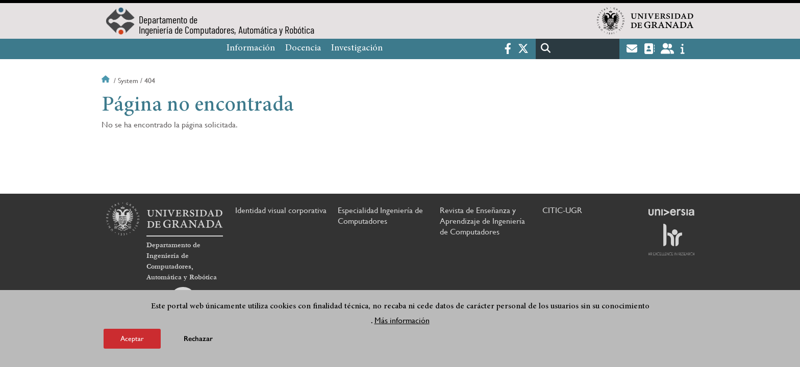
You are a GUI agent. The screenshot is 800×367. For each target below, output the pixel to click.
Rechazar (198, 338)
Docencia (303, 48)
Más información (402, 320)
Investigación (357, 48)
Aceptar (132, 338)
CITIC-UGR (562, 210)
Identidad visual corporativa (281, 210)
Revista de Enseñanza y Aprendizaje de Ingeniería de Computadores (482, 221)
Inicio (107, 80)
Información (251, 48)
